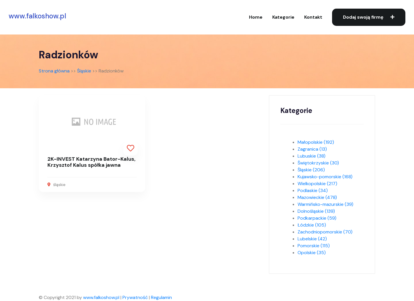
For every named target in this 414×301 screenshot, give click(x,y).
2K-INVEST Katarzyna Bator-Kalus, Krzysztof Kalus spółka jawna (91, 162)
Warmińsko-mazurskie (325, 204)
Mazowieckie (317, 197)
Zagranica (312, 149)
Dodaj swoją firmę (368, 17)
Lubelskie (312, 239)
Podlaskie (313, 190)
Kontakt (313, 17)
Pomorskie (314, 246)
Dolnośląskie (316, 211)
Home (255, 17)
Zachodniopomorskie (325, 232)
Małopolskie (316, 142)
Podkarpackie (317, 218)
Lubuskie (311, 156)
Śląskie (84, 71)
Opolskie (312, 253)
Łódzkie (312, 225)
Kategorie (283, 17)
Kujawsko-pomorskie (325, 177)
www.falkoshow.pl (37, 16)
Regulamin (161, 297)
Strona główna (54, 71)
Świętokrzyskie (318, 163)
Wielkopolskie (317, 184)
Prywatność (135, 297)
